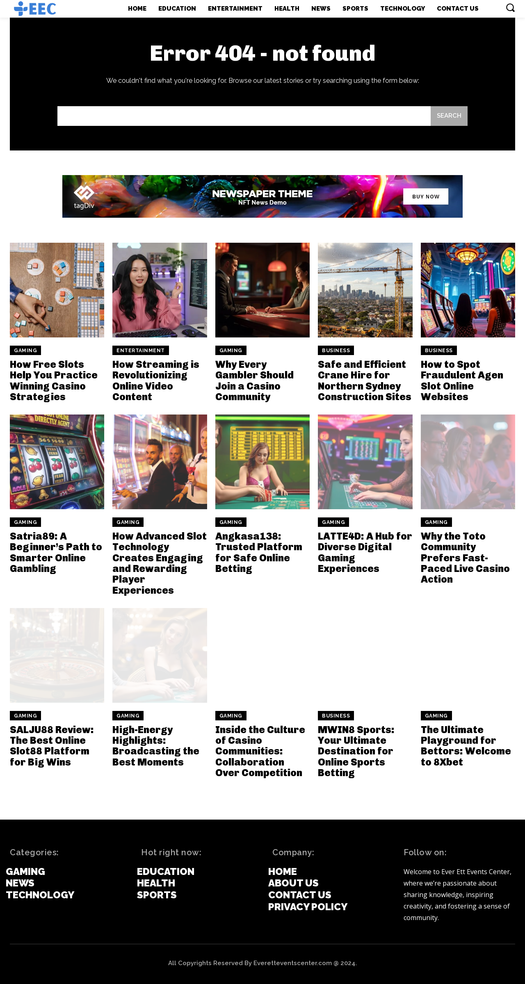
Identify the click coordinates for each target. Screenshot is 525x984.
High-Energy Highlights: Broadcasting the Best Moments (155, 746)
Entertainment (140, 350)
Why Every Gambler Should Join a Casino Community (254, 380)
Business (336, 350)
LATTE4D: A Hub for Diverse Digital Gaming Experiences (365, 552)
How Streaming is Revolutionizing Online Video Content (155, 380)
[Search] (449, 116)
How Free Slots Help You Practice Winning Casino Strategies (54, 380)
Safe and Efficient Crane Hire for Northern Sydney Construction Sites (364, 380)
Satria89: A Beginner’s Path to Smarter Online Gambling (56, 552)
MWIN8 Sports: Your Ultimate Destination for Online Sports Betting (356, 751)
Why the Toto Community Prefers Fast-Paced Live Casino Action (465, 557)
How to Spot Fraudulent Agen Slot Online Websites (462, 380)
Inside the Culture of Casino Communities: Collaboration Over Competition (260, 751)
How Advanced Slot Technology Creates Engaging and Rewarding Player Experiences (159, 563)
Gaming (25, 350)
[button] (510, 7)
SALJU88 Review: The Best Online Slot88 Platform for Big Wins (52, 746)
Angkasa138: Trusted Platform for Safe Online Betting (258, 552)
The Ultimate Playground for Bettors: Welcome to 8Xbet (466, 746)
